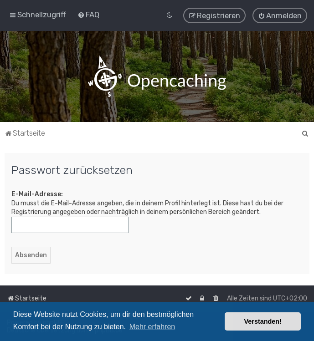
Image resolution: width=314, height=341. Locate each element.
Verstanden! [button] (263, 321)
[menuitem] (88, 14)
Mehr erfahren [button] (152, 327)
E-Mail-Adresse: (37, 194)
